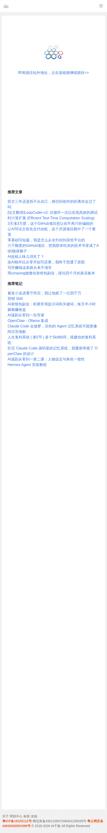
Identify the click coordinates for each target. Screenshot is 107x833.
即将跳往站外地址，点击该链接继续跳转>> (53, 73)
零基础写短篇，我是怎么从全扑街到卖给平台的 (46, 240)
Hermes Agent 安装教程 (27, 365)
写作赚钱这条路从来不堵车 (30, 268)
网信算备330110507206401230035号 (60, 821)
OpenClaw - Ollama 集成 (28, 321)
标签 (26, 816)
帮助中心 (16, 816)
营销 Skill (15, 299)
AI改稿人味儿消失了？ (26, 257)
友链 (34, 816)
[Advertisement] (53, 131)
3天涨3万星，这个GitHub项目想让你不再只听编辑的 (50, 223)
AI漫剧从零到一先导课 (26, 315)
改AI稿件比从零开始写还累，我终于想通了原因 (46, 262)
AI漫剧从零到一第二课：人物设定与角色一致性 (46, 359)
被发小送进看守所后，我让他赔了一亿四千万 (44, 293)
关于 (5, 816)
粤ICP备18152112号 (17, 821)
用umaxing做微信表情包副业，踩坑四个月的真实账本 (51, 273)
